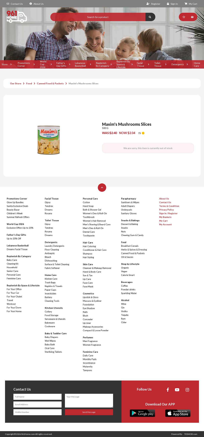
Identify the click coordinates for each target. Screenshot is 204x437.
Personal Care (13, 274)
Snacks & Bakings (130, 220)
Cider (123, 322)
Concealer (88, 319)
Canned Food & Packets (50, 83)
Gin (122, 307)
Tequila (124, 315)
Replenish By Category (102, 64)
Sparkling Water (129, 293)
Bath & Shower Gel (92, 209)
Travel (10, 300)
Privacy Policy (166, 209)
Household (12, 267)
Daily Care (88, 355)
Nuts (123, 231)
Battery (48, 297)
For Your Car (13, 293)
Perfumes (88, 337)
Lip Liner (87, 323)
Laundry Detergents (54, 246)
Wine (123, 304)
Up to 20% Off (14, 238)
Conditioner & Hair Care (94, 250)
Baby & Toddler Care (56, 333)
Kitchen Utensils (54, 308)
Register (153, 3)
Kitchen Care (51, 278)
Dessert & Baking (129, 224)
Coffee (124, 285)
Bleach (48, 257)
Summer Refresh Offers (18, 217)
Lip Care (87, 279)
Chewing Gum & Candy (132, 235)
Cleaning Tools (52, 301)
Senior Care (12, 271)
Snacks (124, 227)
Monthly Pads (89, 359)
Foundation (88, 304)
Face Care (88, 282)
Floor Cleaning (52, 249)
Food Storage (51, 315)
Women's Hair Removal (94, 220)
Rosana (48, 213)
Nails (85, 312)
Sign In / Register (168, 213)
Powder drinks (128, 289)
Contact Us (15, 3)
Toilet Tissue (157, 64)
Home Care (51, 275)
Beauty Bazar (13, 209)
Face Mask (88, 286)
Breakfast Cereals (129, 246)
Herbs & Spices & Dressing (134, 249)
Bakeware (50, 322)
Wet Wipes (50, 340)
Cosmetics (88, 293)
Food (29, 83)
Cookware (50, 326)
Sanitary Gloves (129, 213)
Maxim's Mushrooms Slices (83, 83)
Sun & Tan (87, 275)
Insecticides (50, 293)
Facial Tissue (140, 64)
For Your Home (14, 311)
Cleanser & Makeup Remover (97, 268)
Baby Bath (50, 344)
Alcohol (125, 300)
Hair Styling (88, 257)
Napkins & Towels (53, 286)
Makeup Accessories (93, 326)
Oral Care (49, 348)
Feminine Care (14, 278)
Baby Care (12, 260)
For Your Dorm (14, 307)
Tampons (87, 370)
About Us (37, 3)
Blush (85, 315)
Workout (11, 304)
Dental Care (89, 231)
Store (5, 64)
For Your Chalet (14, 296)
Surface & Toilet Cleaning (57, 264)
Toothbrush (88, 217)
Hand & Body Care (92, 271)
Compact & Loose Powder (96, 330)
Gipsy (47, 202)
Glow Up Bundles (15, 202)
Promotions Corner (24, 64)
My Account (165, 224)
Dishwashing (51, 260)
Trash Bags (50, 282)
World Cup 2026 (43, 64)
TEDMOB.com (190, 434)
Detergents (177, 64)
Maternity (88, 366)
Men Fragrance (90, 341)
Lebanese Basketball (80, 64)
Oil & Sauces (127, 257)
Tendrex (49, 206)
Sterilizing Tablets (53, 352)
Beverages (127, 282)
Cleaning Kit (12, 263)
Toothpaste (88, 235)
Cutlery (48, 311)
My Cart (191, 3)
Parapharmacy (128, 198)
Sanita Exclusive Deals (17, 206)
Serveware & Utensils (55, 319)
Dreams (49, 209)
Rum (123, 318)
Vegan (124, 271)
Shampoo (87, 253)
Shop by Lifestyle (130, 264)
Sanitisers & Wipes (130, 202)
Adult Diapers (128, 206)
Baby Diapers (51, 337)
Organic (125, 267)
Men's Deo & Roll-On (93, 228)
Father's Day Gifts (61, 64)
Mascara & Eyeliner (92, 301)
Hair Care (88, 242)
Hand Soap (88, 206)
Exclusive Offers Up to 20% (20, 227)
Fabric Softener (52, 268)
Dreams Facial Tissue (17, 249)
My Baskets (165, 217)
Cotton (86, 202)
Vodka (124, 311)
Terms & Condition (169, 206)
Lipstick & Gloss (90, 297)
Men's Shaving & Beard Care (96, 224)
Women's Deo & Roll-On (95, 213)
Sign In (172, 3)
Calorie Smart (128, 275)
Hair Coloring (89, 246)
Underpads (126, 209)
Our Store (15, 83)
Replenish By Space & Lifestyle (123, 64)
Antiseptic (50, 253)
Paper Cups (50, 289)
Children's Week (15, 213)
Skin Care (88, 264)
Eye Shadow (89, 308)
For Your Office (14, 289)
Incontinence (89, 363)
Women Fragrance (92, 344)
